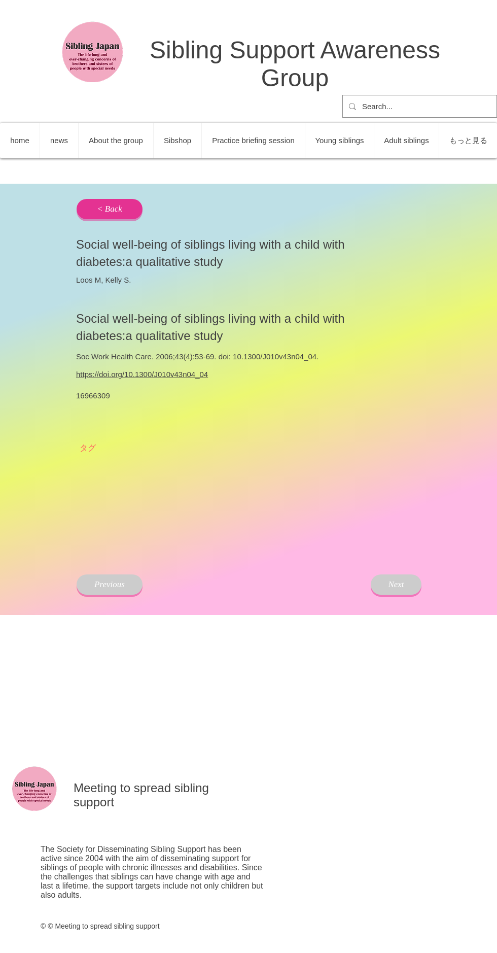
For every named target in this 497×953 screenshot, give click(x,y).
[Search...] (418, 106)
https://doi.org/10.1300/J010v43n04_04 (142, 374)
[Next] (396, 584)
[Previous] (110, 584)
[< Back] (110, 209)
